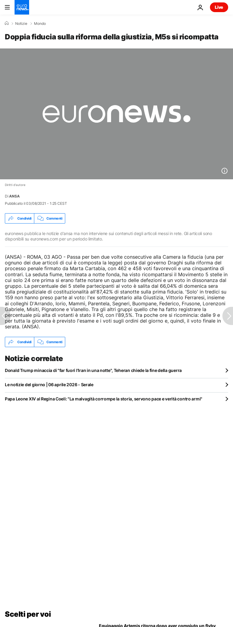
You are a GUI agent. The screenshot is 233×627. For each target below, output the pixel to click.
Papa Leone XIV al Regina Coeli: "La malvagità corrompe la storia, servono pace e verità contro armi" (103, 398)
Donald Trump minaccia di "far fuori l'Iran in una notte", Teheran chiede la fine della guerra (93, 370)
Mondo (40, 23)
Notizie (21, 23)
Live (219, 7)
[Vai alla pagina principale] (22, 7)
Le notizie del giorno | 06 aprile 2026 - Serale (49, 384)
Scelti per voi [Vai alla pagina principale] (28, 614)
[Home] (6, 23)
